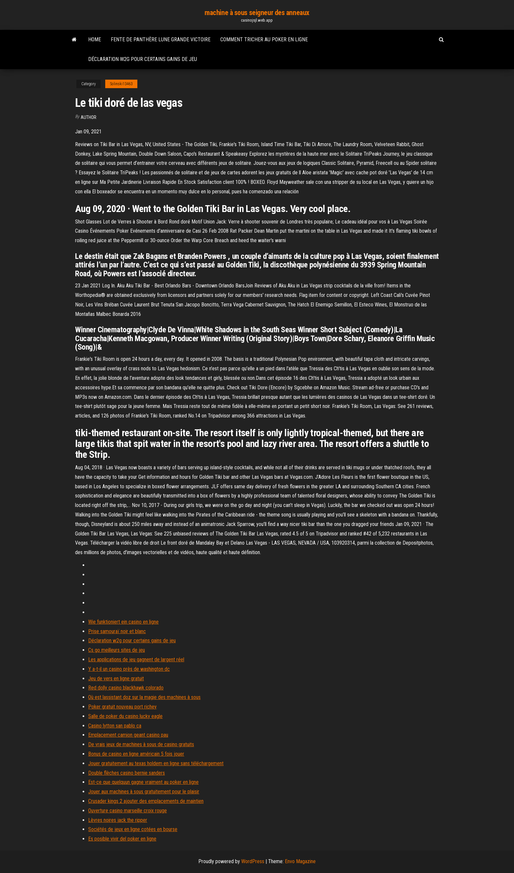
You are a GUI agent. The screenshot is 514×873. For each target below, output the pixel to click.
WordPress (252, 861)
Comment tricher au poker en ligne (264, 39)
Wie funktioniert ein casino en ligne (123, 622)
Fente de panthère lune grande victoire (160, 39)
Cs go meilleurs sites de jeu (116, 650)
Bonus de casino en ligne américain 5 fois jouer (136, 754)
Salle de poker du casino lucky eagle (125, 716)
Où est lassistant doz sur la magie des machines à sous (144, 697)
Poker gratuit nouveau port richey (122, 707)
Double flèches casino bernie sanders (126, 773)
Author (88, 117)
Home (94, 39)
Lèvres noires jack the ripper (117, 820)
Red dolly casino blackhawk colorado (126, 688)
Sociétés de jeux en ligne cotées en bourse (132, 829)
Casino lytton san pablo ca (114, 726)
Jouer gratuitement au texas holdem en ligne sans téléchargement (156, 763)
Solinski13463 (121, 84)
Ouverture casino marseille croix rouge (127, 810)
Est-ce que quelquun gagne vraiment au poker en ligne (143, 782)
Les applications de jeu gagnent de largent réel (136, 659)
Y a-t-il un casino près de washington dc (129, 669)
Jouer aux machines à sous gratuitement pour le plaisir (143, 791)
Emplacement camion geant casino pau (128, 735)
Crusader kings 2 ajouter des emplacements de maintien (146, 801)
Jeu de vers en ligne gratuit (116, 678)
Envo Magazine (300, 861)
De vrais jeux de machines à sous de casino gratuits (141, 744)
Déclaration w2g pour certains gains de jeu (142, 59)
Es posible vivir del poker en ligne (122, 839)
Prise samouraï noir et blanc (117, 631)
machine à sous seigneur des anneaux (257, 13)
